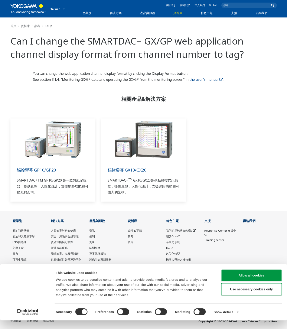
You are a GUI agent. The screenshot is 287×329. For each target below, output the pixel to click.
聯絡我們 (261, 13)
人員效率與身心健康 (63, 231)
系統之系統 (173, 242)
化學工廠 (18, 248)
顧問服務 (94, 248)
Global (213, 5)
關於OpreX (173, 236)
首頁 (13, 26)
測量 (92, 242)
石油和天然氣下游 (24, 236)
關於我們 (185, 5)
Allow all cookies (251, 284)
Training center (214, 240)
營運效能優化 (59, 248)
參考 (37, 26)
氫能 (15, 265)
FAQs (48, 26)
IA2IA (169, 248)
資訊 (92, 231)
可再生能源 (19, 259)
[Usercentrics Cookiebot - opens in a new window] (27, 320)
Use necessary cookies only (251, 298)
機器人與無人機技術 (178, 259)
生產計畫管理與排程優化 (66, 265)
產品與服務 (147, 13)
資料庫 (177, 13)
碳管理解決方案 (60, 271)
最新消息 (171, 5)
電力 (15, 254)
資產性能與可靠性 (62, 242)
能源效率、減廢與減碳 (65, 254)
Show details (224, 320)
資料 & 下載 (135, 231)
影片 (130, 242)
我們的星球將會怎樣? (179, 231)
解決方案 (116, 13)
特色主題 (207, 13)
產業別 (86, 13)
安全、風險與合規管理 (65, 236)
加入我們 (200, 5)
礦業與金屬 (19, 271)
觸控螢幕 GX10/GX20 (128, 170)
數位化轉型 (173, 254)
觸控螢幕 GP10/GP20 (37, 170)
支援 (234, 13)
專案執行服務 (97, 254)
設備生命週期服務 (100, 259)
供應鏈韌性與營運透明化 (66, 259)
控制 (92, 236)
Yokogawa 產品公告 (101, 271)
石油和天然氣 (21, 231)
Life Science (97, 265)
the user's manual (206, 79)
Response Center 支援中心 (220, 232)
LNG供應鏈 (19, 242)
